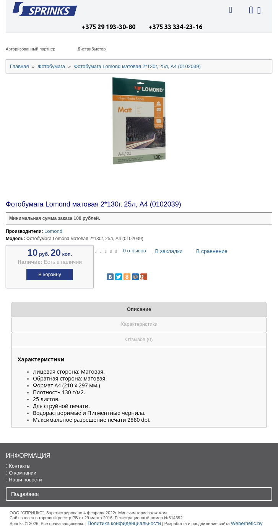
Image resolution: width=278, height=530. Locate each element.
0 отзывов (134, 251)
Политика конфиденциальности (124, 523)
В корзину (49, 274)
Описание (139, 309)
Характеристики (138, 324)
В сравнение (210, 251)
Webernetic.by (247, 523)
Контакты (18, 466)
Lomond (53, 231)
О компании (21, 473)
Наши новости (24, 480)
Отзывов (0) (139, 339)
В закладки (167, 251)
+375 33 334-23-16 (175, 26)
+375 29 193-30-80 (108, 26)
